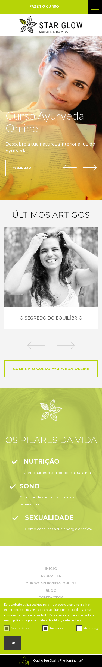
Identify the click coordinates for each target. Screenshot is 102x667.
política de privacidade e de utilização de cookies (47, 620)
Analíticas (56, 628)
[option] (51, 278)
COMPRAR (22, 168)
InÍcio (51, 568)
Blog (51, 590)
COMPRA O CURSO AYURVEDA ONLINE (51, 368)
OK (13, 643)
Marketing (90, 628)
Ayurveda (51, 576)
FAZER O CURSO (44, 6)
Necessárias (20, 628)
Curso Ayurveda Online (50, 583)
